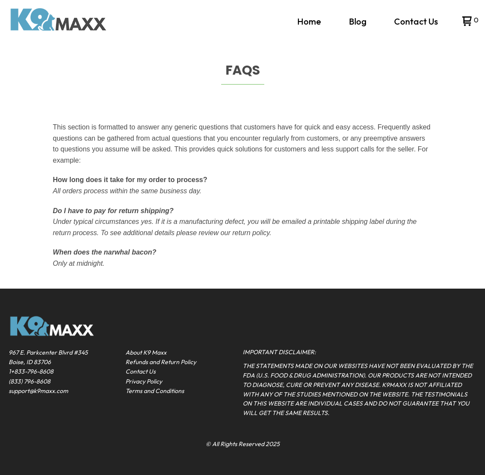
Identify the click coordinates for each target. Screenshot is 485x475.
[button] (469, 21)
